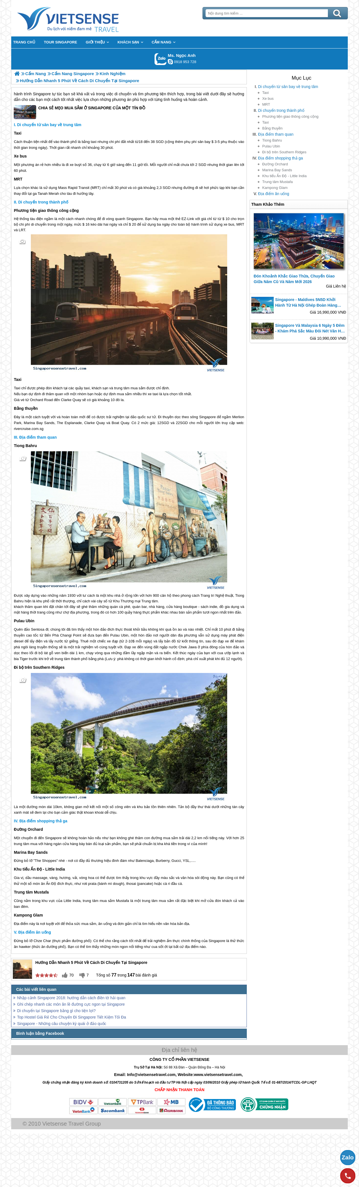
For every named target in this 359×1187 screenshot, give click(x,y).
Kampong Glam (274, 188)
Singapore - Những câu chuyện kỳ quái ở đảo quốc (61, 1023)
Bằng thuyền (272, 128)
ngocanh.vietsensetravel (170, 61)
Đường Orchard (275, 164)
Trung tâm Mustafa (277, 182)
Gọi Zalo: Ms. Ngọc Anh (160, 59)
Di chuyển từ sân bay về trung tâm (288, 86)
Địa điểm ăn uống (273, 193)
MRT (266, 104)
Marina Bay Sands (277, 170)
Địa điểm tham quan (275, 134)
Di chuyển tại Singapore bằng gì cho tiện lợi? (56, 1010)
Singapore (42, 94)
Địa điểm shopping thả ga (280, 158)
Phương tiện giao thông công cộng (290, 116)
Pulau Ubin (271, 146)
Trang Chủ (82, 18)
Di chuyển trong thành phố (281, 110)
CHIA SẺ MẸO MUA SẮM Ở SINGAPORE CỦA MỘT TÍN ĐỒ (79, 112)
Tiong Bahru (272, 140)
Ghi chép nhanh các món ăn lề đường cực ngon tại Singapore (71, 1004)
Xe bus (267, 98)
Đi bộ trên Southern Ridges (284, 152)
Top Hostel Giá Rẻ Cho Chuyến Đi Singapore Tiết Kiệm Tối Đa (71, 1017)
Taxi (265, 93)
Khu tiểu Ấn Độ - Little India (284, 176)
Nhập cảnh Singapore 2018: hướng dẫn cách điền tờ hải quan (71, 998)
